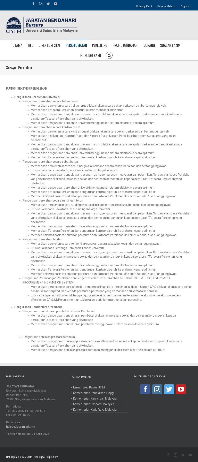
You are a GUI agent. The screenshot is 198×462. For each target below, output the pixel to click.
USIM (29, 457)
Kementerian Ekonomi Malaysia (93, 404)
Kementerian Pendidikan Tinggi (93, 393)
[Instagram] (157, 389)
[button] (109, 55)
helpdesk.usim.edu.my (20, 426)
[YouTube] (181, 389)
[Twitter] (169, 389)
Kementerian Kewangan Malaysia (95, 398)
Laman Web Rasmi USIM (89, 387)
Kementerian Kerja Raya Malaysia (95, 409)
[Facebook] (145, 389)
